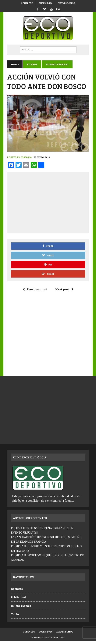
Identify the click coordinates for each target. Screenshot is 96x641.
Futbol (32, 64)
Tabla (15, 614)
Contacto (27, 3)
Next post (64, 289)
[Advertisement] (53, 201)
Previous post (35, 289)
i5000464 (26, 157)
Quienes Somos (66, 3)
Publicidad (45, 3)
